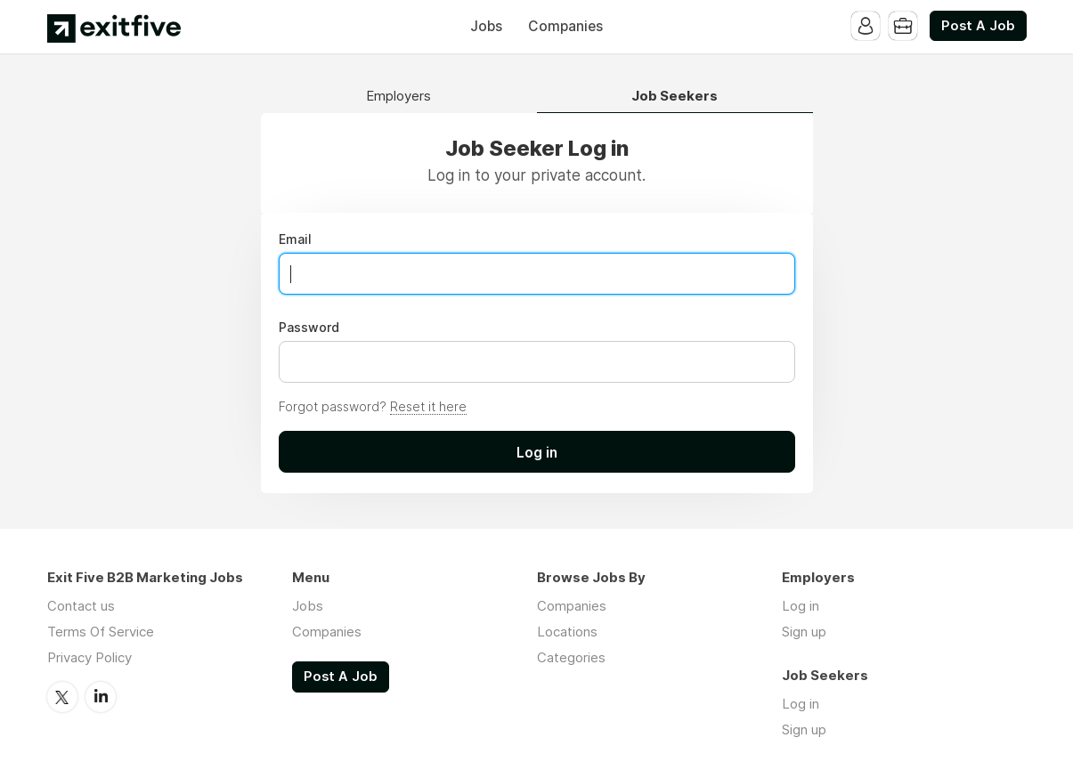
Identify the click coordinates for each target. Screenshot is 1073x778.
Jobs (486, 26)
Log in (800, 605)
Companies (565, 26)
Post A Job (978, 26)
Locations (567, 631)
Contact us (81, 605)
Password (309, 327)
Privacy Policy (89, 657)
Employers (398, 96)
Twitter (62, 697)
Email (295, 239)
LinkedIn (100, 697)
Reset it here (428, 406)
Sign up (804, 631)
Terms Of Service (100, 631)
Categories (571, 657)
